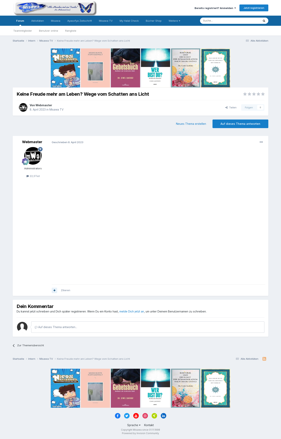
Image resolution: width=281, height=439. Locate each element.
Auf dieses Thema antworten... (56, 327)
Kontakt (149, 425)
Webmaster (44, 105)
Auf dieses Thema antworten (240, 123)
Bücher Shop (154, 20)
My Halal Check (129, 20)
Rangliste (70, 30)
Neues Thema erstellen (191, 123)
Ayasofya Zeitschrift (79, 20)
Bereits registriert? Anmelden (215, 8)
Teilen (231, 107)
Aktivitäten (37, 20)
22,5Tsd (33, 176)
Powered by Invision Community (140, 433)
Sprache (133, 425)
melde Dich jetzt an (131, 311)
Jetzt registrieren (254, 7)
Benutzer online (48, 30)
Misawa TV (106, 20)
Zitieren (65, 290)
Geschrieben (67, 142)
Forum (20, 22)
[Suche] (217, 21)
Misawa (55, 20)
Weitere (174, 20)
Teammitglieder (22, 30)
